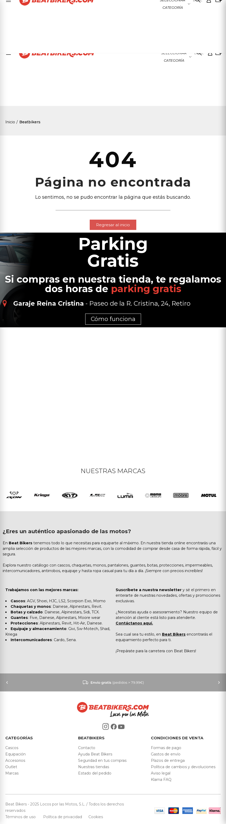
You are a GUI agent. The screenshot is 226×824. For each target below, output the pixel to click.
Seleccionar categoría (174, 56)
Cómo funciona (113, 319)
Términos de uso (21, 816)
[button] (113, 225)
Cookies (94, 816)
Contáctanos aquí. (134, 623)
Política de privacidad (63, 816)
